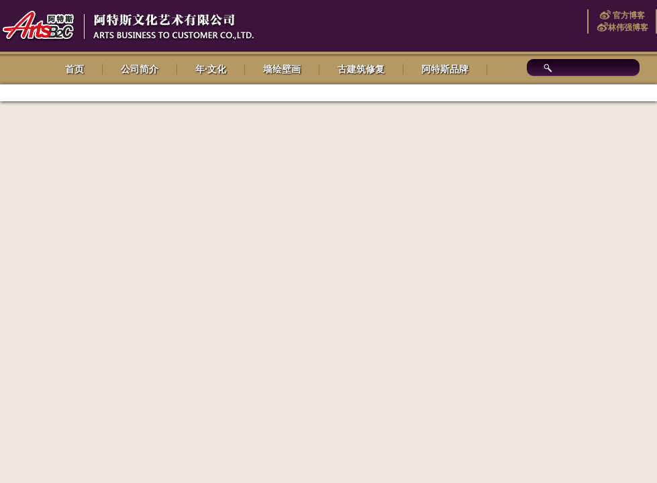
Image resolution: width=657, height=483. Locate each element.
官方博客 (628, 15)
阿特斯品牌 (444, 69)
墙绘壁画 (282, 69)
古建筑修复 (361, 69)
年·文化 (210, 69)
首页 (74, 69)
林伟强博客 (628, 27)
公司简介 (139, 69)
